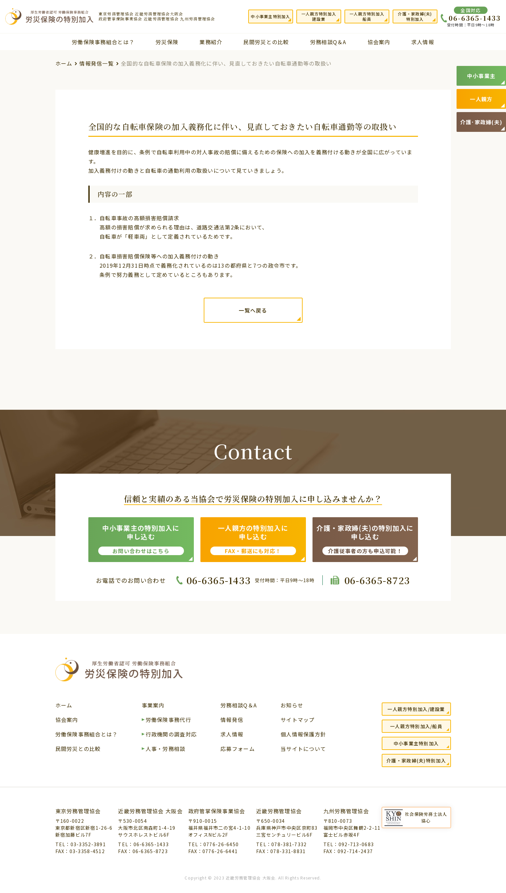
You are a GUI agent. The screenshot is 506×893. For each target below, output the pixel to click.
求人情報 (422, 42)
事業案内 (153, 705)
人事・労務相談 (166, 749)
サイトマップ (298, 720)
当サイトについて (303, 749)
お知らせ (292, 705)
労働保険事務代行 (168, 720)
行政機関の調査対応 (171, 734)
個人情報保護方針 (303, 734)
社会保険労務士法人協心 (426, 817)
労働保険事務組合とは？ (103, 42)
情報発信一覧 (96, 63)
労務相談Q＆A (328, 42)
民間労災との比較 (266, 42)
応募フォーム (238, 749)
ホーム (64, 63)
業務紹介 (210, 42)
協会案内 (379, 42)
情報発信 (232, 720)
